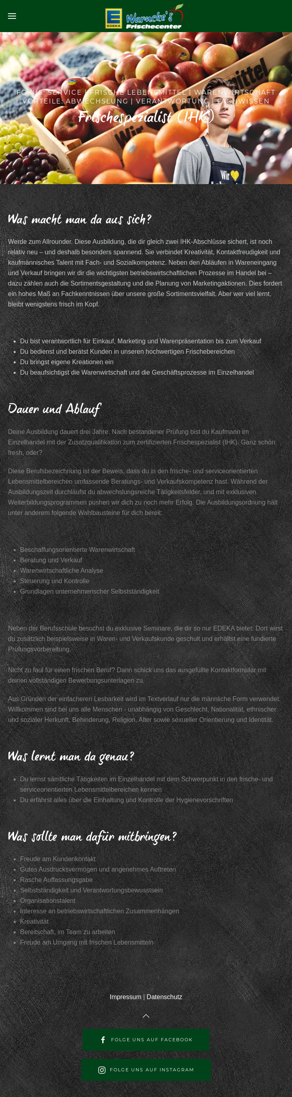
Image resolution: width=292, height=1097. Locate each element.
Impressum (125, 997)
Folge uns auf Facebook (146, 1040)
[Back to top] (146, 1016)
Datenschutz (164, 997)
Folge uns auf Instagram (146, 1070)
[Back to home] (146, 16)
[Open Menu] (12, 16)
